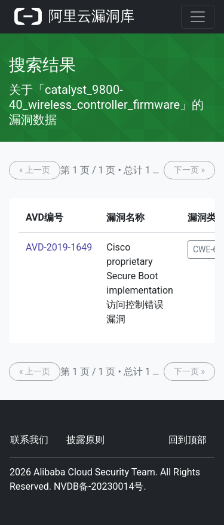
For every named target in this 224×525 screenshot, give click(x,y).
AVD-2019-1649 (59, 247)
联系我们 (29, 439)
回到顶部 (187, 439)
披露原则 (85, 439)
